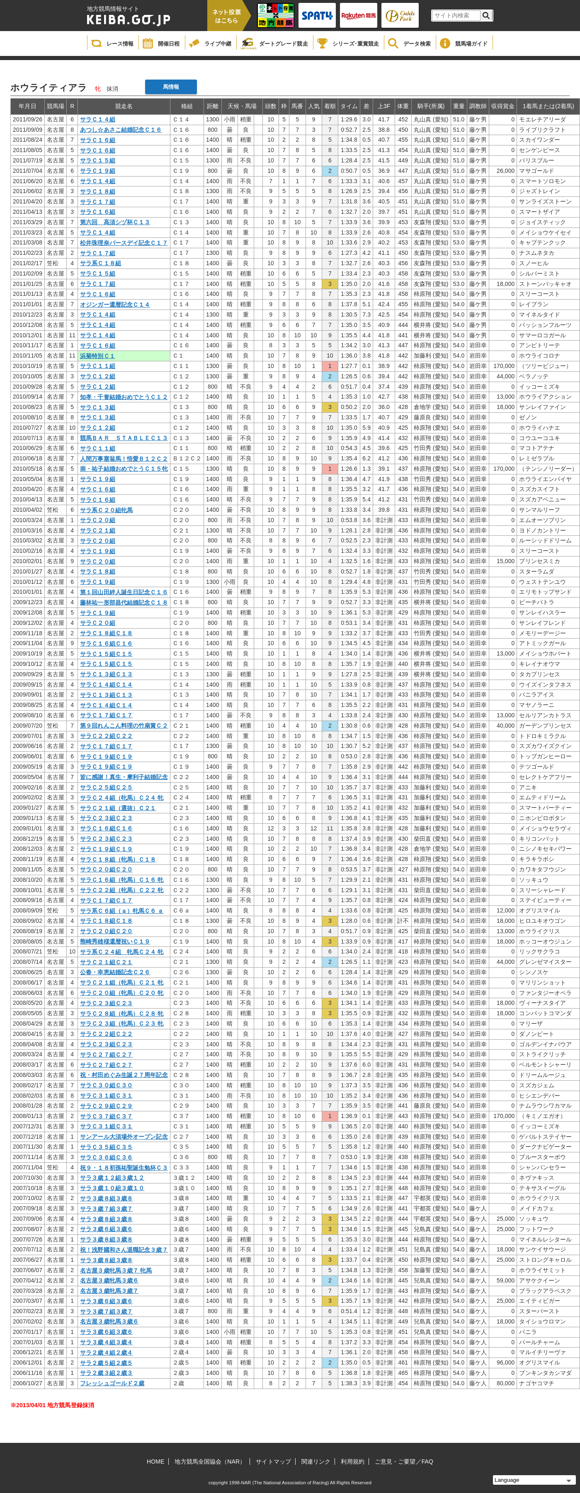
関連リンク (316, 1461)
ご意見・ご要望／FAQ (404, 1461)
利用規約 (352, 1461)
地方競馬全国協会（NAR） (210, 1461)
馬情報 (171, 87)
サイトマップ (273, 1461)
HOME (155, 1461)
